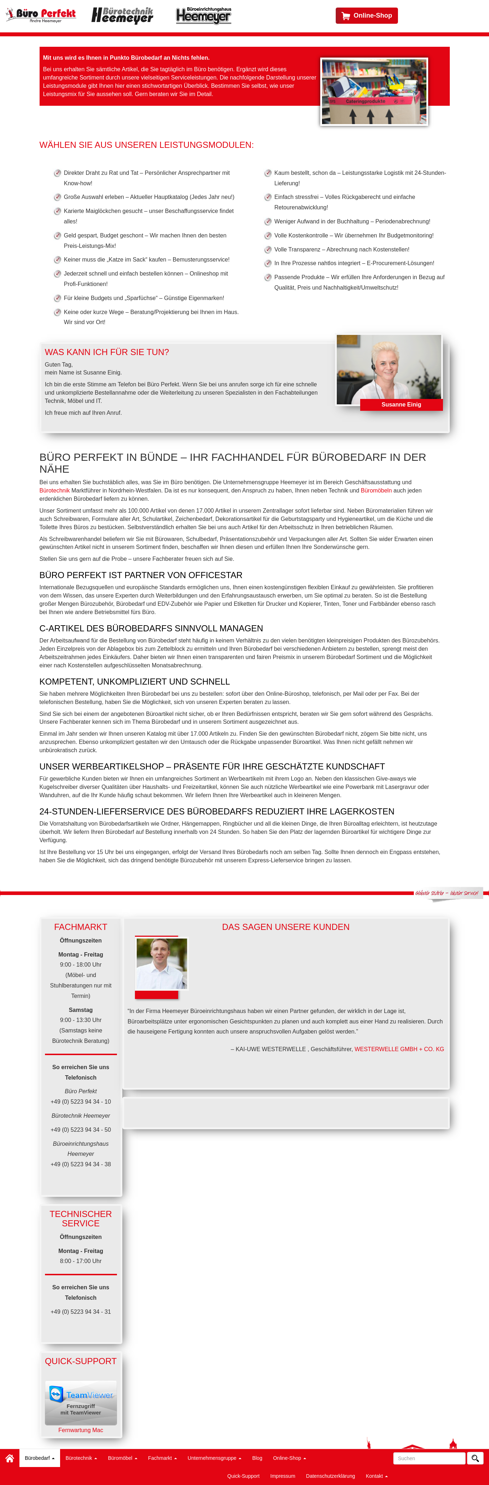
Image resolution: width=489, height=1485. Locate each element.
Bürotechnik (81, 1458)
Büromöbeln (376, 490)
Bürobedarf (40, 1458)
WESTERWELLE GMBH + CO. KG (399, 1049)
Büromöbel (122, 1458)
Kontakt (377, 1476)
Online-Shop (289, 1458)
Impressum (282, 1476)
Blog (257, 1458)
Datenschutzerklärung (330, 1476)
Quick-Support (243, 1476)
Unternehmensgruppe (214, 1458)
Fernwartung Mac (80, 1430)
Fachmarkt (162, 1458)
